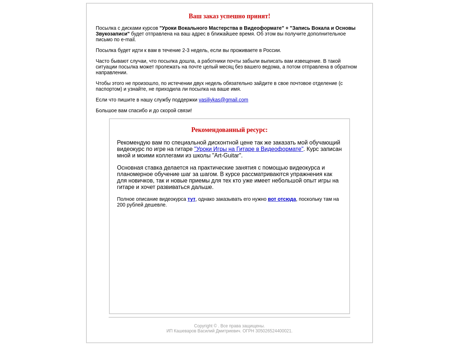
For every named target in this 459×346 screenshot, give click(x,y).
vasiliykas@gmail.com (223, 100)
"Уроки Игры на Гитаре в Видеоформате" (248, 149)
